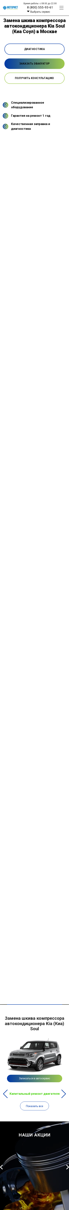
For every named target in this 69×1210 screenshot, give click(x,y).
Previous (5, 1093)
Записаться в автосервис (34, 1078)
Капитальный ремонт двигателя (35, 1093)
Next (63, 1093)
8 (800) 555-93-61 (40, 7)
